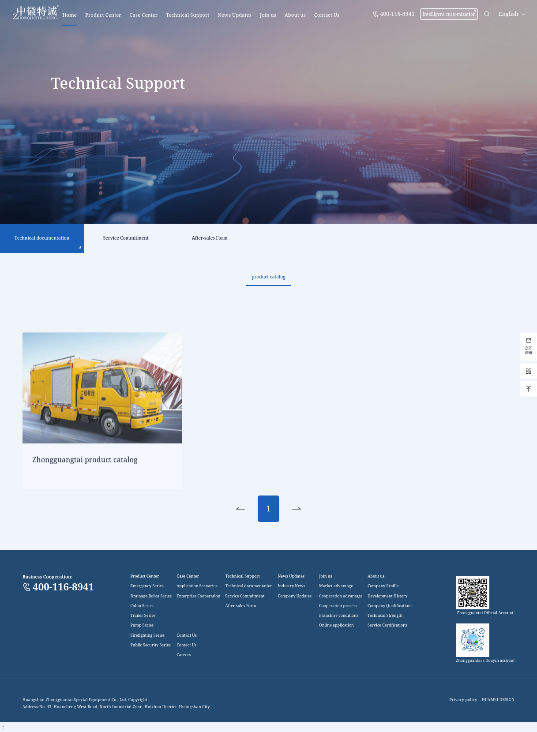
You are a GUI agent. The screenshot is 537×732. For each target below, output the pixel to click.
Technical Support (187, 14)
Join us (268, 14)
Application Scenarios (196, 586)
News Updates (235, 14)
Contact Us (326, 14)
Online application (336, 626)
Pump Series (142, 626)
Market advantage (336, 586)
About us (295, 14)
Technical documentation (249, 586)
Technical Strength (385, 616)
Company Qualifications (390, 606)
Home (69, 14)
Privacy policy (463, 700)
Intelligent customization (449, 14)
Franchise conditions (338, 616)
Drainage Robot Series (150, 596)
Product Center (103, 14)
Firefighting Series (147, 635)
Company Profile (383, 586)
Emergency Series (146, 586)
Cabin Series (141, 606)
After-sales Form (240, 606)
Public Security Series (150, 645)
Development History (387, 596)
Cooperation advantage (340, 596)
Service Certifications (387, 626)
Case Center (144, 14)
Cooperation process (338, 606)
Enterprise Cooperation (198, 596)
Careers (183, 655)
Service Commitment (245, 596)
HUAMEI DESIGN (497, 700)
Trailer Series (142, 616)
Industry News (291, 586)
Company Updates (295, 596)
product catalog (268, 277)
